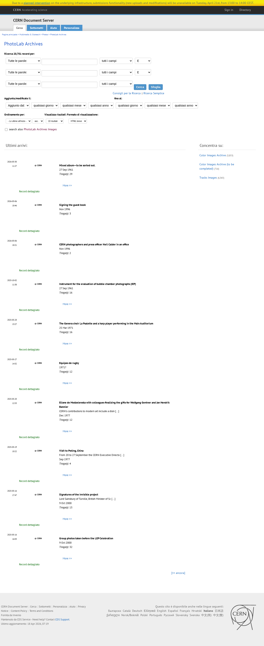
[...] (117, 411)
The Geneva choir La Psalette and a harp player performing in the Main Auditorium (106, 323)
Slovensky (182, 615)
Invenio (17, 615)
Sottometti (36, 28)
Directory (245, 10)
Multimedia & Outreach (29, 34)
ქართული (113, 615)
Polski (144, 615)
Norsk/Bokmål (130, 615)
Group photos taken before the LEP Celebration (86, 538)
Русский (169, 615)
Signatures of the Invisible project (78, 494)
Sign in (228, 10)
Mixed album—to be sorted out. (77, 165)
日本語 (219, 611)
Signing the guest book (72, 205)
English (161, 611)
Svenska (195, 615)
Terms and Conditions (41, 611)
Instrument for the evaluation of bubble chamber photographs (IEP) (97, 284)
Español (173, 611)
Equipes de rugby (69, 363)
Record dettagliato (29, 191)
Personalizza (71, 28)
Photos (45, 34)
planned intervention (37, 3)
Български (114, 611)
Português (155, 615)
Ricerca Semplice (153, 93)
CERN (30, 10)
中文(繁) (218, 615)
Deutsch (137, 611)
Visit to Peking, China (71, 450)
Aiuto (53, 28)
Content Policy (19, 611)
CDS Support (62, 619)
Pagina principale (9, 34)
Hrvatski (197, 611)
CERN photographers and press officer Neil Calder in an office (94, 244)
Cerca (19, 28)
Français (185, 611)
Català (127, 611)
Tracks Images (208, 177)
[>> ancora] (178, 573)
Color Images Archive (212, 155)
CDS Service (24, 619)
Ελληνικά (149, 611)
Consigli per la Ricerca (127, 93)
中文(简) (206, 615)
